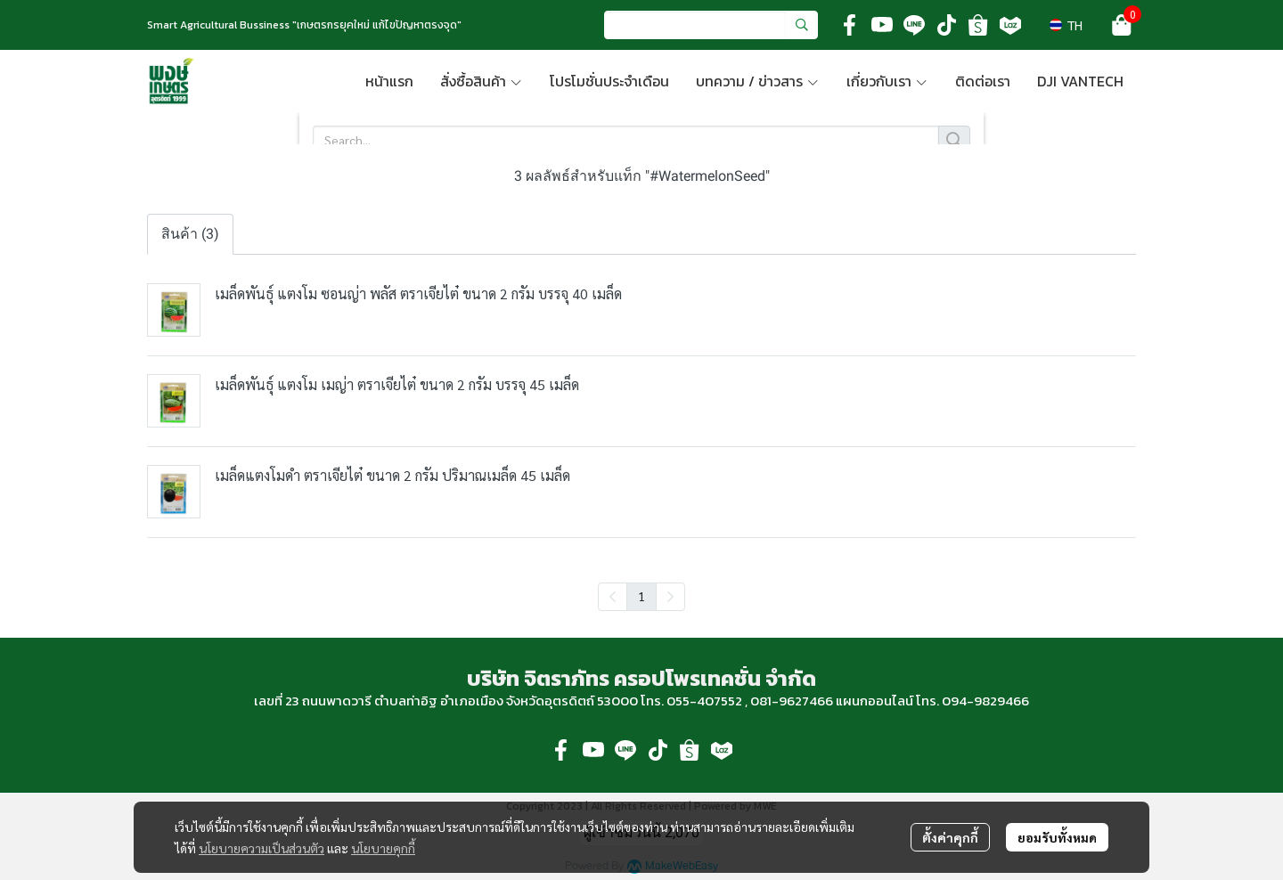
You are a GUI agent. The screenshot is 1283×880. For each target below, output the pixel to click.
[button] (711, 25)
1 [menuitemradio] (641, 596)
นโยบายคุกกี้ (383, 848)
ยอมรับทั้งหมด (1057, 837)
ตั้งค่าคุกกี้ (950, 837)
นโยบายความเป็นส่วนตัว (261, 848)
